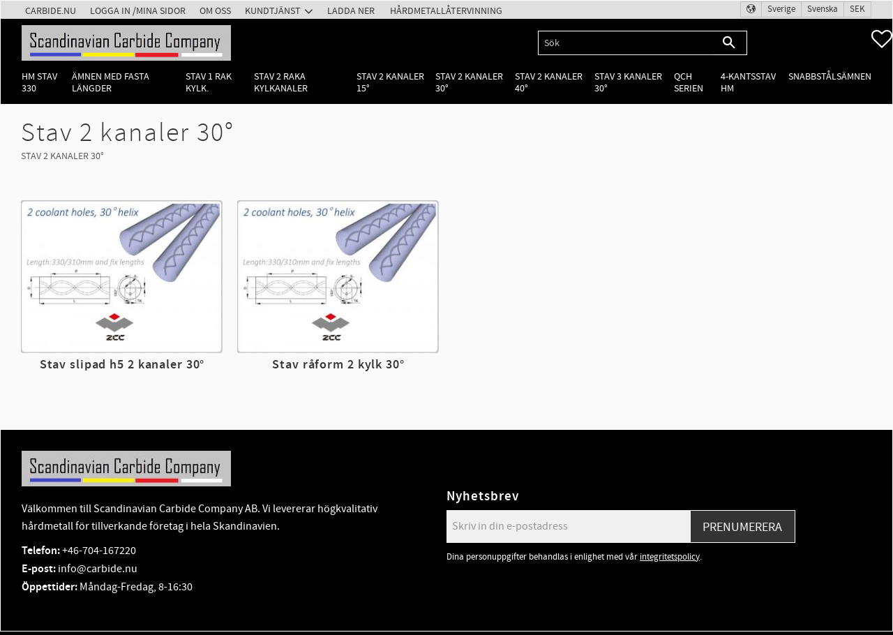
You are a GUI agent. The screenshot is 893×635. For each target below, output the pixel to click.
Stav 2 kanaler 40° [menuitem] (549, 82)
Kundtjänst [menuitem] (273, 10)
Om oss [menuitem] (215, 10)
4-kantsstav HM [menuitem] (748, 82)
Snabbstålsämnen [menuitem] (829, 76)
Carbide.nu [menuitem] (50, 10)
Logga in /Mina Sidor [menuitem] (138, 10)
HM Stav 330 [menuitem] (39, 82)
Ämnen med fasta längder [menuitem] (110, 82)
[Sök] (729, 43)
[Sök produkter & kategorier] (625, 43)
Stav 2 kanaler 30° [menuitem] (469, 82)
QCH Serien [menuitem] (688, 82)
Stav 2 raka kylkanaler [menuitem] (281, 82)
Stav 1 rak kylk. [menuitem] (209, 82)
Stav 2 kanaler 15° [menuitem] (390, 82)
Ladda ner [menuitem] (351, 10)
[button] (881, 39)
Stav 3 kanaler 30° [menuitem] (628, 82)
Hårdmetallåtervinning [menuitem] (446, 10)
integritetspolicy (670, 556)
